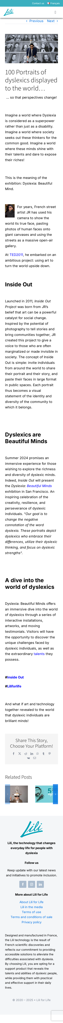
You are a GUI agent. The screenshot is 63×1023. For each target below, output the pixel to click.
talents (39, 654)
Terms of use (31, 912)
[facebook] (22, 884)
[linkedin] (40, 884)
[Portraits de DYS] (31, 48)
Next (51, 21)
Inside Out (15, 677)
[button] (7, 794)
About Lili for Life (31, 902)
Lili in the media (31, 907)
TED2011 (16, 255)
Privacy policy (31, 922)
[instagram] (31, 884)
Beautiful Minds (39, 486)
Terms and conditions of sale (31, 917)
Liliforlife (14, 686)
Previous (36, 21)
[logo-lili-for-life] (9, 10)
